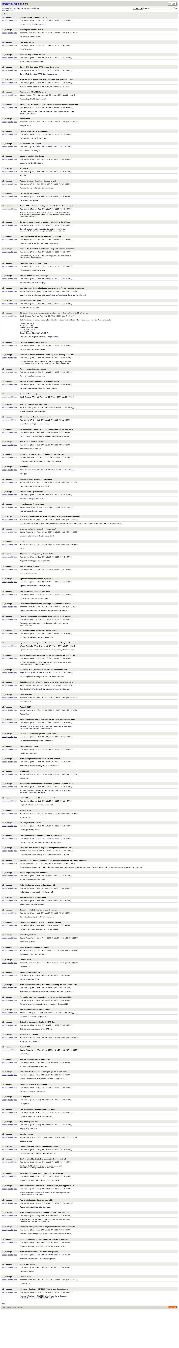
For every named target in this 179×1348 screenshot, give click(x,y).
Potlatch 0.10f (16, 727)
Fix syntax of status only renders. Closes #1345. (29, 648)
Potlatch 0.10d (16, 987)
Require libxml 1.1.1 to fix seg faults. (25, 134)
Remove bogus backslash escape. (24, 379)
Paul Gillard (25, 325)
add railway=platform (19, 961)
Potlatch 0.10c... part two (20, 1064)
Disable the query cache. (20, 767)
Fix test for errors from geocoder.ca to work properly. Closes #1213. (37, 1025)
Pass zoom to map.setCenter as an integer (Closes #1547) (33, 467)
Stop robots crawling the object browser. (26, 428)
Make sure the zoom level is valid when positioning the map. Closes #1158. (40, 1013)
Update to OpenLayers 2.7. (21, 1000)
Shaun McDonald (26, 664)
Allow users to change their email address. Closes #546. (32, 1207)
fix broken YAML (17, 714)
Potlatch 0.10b (16, 1313)
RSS (175, 1344)
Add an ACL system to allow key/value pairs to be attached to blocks (37, 211)
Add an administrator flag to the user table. (27, 1234)
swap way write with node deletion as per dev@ (29, 543)
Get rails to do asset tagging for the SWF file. (28, 1051)
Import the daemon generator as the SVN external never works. (35, 1275)
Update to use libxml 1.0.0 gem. (23, 160)
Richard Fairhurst (27, 33)
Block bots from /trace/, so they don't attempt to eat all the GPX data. (37, 872)
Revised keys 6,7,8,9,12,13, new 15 (24, 94)
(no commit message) (19, 404)
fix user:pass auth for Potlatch (22, 30)
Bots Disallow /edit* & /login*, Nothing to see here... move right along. (37, 701)
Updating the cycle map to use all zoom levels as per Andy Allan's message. (40, 661)
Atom (170, 1344)
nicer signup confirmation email (23, 518)
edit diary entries (17, 1166)
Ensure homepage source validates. (25, 415)
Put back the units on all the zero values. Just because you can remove (38, 674)
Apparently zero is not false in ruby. (24, 270)
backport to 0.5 (16, 122)
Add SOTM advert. (18, 43)
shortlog (13, 8)
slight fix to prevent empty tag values (25, 974)
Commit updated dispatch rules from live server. (29, 936)
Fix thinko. (15, 173)
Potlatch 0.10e (16, 833)
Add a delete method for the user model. (26, 608)
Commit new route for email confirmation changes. (30, 1179)
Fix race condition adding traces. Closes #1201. (29, 754)
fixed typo (15, 479)
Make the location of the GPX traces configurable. (30, 1287)
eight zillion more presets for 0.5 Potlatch (27, 492)
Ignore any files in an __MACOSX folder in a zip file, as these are (35, 1326)
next (12, 10)
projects (7, 3)
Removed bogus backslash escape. (24, 351)
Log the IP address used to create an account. (28, 820)
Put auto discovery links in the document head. (29, 186)
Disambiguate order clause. (21, 846)
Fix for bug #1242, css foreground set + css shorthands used (34, 688)
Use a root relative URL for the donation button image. (32, 243)
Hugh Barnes (25, 692)
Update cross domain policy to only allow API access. (31, 948)
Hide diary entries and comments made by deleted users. (33, 859)
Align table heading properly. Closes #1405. (27, 569)
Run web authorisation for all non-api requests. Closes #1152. (34, 1102)
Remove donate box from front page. (25, 283)
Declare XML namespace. (20, 199)
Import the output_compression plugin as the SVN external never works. (39, 1262)
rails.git (18, 3)
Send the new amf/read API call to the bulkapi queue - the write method (38, 806)
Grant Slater (25, 705)
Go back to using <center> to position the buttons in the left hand (36, 228)
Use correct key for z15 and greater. (24, 17)
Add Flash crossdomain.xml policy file (26, 1038)
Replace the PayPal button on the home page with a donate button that (38, 255)
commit (23, 8)
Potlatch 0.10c (16, 1077)
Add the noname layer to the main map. (26, 1090)
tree (37, 8)
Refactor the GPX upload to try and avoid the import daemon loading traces (40, 107)
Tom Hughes (24, 21)
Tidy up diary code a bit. (20, 1154)
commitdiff (31, 8)
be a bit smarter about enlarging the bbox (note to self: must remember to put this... (43, 296)
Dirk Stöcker (25, 483)
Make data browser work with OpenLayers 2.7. (29, 910)
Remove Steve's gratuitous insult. (24, 505)
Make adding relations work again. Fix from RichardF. (31, 780)
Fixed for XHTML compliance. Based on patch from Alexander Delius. (37, 81)
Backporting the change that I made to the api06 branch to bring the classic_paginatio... (44, 884)
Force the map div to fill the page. (24, 56)
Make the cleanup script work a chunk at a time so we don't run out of (37, 1247)
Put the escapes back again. (22, 309)
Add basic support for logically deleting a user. (29, 1141)
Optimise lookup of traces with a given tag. (27, 595)
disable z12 (15, 793)
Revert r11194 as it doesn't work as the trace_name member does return (38, 740)
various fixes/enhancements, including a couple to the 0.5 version (36, 620)
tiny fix (13, 556)
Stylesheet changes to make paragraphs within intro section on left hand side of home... (45, 321)
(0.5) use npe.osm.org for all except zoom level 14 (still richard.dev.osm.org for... (42, 531)
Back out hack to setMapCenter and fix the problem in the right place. (37, 441)
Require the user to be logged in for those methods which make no (36, 633)
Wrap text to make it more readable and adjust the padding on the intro (38, 364)
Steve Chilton (26, 98)
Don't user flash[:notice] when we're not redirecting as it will (34, 1192)
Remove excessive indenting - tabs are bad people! (30, 391)
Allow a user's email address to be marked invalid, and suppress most (38, 1220)
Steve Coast (25, 521)
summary (5, 8)
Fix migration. (16, 1128)
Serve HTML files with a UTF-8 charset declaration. (30, 68)
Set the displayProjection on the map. (25, 897)
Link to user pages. (18, 1300)
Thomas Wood (25, 470)
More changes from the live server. (24, 923)
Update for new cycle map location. (24, 1115)
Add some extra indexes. (20, 582)
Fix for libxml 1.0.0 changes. (22, 147)
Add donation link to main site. (23, 454)
